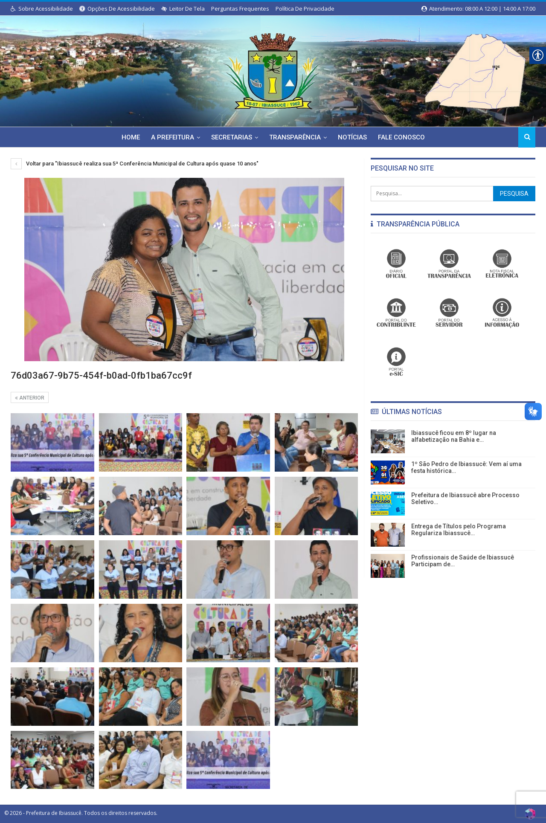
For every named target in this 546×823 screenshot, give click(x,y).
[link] (273, 69)
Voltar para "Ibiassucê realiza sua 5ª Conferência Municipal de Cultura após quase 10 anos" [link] (134, 163)
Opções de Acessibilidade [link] (117, 8)
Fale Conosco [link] (404, 137)
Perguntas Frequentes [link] (240, 8)
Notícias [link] (354, 137)
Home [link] (127, 137)
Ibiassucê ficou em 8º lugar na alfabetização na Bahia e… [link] (453, 436)
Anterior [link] (29, 398)
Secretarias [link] (230, 137)
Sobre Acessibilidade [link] (42, 8)
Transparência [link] (295, 137)
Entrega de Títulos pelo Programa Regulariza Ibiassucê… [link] (458, 530)
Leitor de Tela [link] (183, 8)
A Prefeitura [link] (170, 137)
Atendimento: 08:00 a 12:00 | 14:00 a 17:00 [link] (478, 8)
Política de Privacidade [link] (305, 8)
